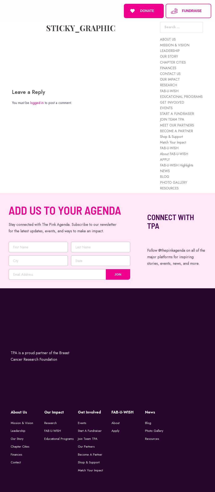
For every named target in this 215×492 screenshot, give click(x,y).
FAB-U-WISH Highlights (176, 164)
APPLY (165, 159)
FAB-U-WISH (169, 90)
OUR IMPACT (170, 79)
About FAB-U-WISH (174, 153)
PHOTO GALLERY (173, 182)
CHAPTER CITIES (173, 62)
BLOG (164, 176)
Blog (148, 422)
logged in (37, 102)
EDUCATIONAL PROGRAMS (181, 96)
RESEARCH (168, 84)
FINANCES (168, 67)
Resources (152, 438)
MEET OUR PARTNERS (177, 124)
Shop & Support (171, 136)
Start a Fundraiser (90, 430)
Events (82, 422)
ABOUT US (168, 39)
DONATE (141, 11)
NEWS (165, 170)
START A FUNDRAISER (177, 113)
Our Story (17, 438)
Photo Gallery (154, 430)
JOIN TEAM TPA (172, 119)
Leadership (18, 430)
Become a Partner (90, 454)
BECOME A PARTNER (176, 130)
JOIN (117, 274)
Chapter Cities (20, 446)
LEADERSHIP (170, 50)
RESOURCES (169, 187)
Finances (16, 454)
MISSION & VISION (174, 44)
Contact (16, 462)
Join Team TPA (87, 438)
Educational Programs (59, 438)
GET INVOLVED (172, 102)
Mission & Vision (22, 422)
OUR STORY (169, 56)
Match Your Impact (173, 142)
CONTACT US (170, 73)
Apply (115, 430)
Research (50, 422)
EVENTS (166, 107)
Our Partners (86, 446)
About (115, 422)
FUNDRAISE (186, 11)
